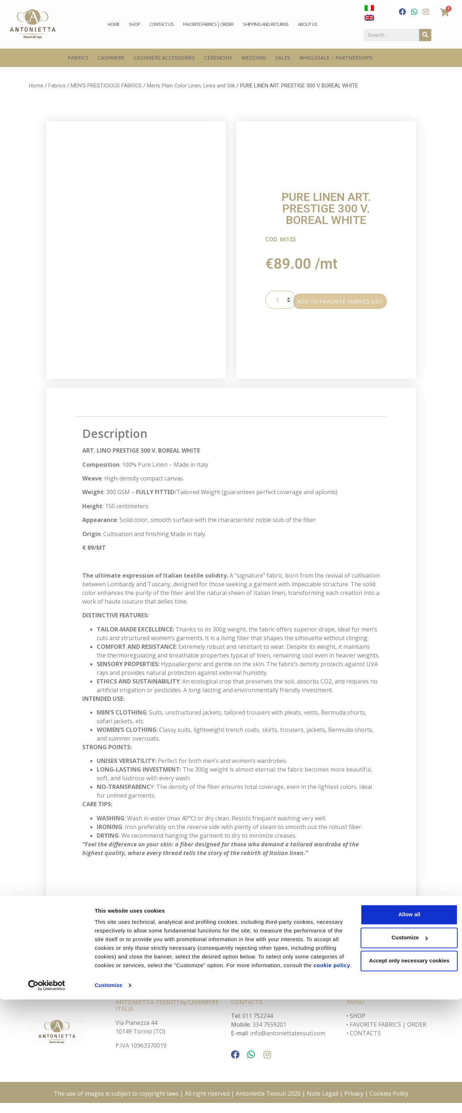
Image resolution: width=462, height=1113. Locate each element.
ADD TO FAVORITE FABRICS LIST (345, 305)
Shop (134, 24)
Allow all (402, 1019)
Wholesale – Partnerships (336, 57)
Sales (282, 57)
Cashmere (111, 57)
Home (113, 24)
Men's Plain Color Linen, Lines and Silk (191, 85)
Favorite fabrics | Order (208, 24)
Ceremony (218, 57)
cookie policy (175, 1079)
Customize (108, 1099)
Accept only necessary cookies (402, 1065)
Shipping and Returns (265, 24)
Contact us (161, 24)
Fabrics (78, 57)
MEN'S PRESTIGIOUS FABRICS (106, 85)
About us (307, 24)
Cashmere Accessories (164, 57)
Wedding (253, 57)
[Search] (425, 35)
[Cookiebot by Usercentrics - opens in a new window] (46, 1098)
